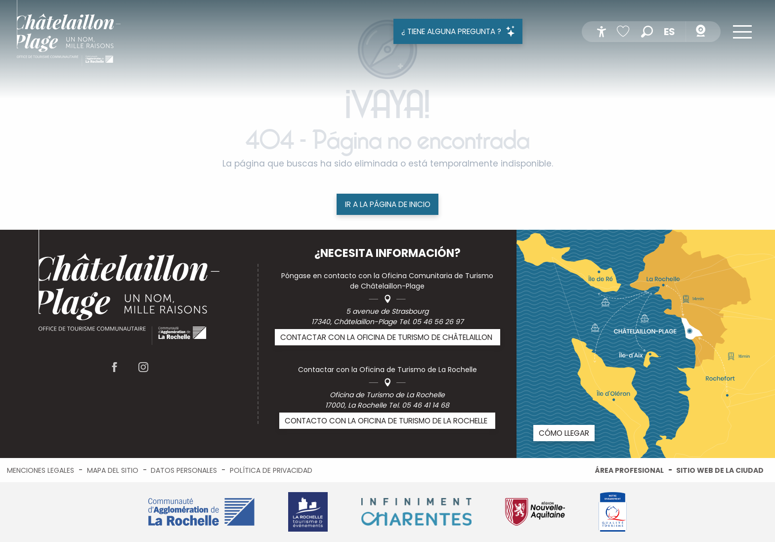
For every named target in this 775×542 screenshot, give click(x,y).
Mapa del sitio (112, 470)
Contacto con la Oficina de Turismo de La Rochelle (386, 421)
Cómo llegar (564, 433)
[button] (647, 32)
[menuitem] (69, 35)
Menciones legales (40, 470)
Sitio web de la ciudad (720, 470)
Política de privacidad (271, 470)
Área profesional (629, 470)
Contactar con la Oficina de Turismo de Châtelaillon (386, 337)
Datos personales (184, 470)
